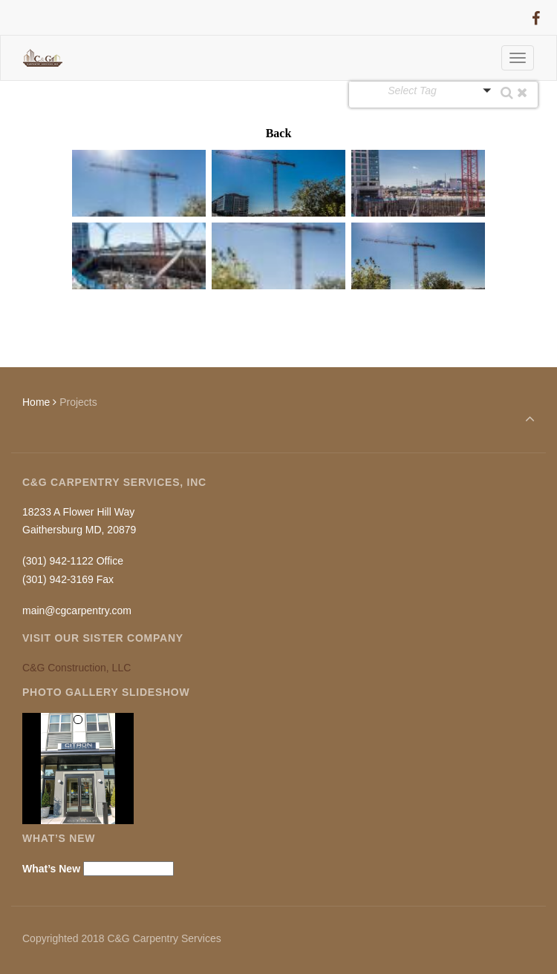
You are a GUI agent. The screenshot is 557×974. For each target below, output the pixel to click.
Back (279, 133)
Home (36, 402)
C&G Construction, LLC (76, 668)
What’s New (51, 869)
